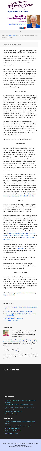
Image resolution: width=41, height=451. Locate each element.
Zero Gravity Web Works (25, 447)
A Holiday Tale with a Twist (12, 428)
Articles (12, 293)
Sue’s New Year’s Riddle (11, 433)
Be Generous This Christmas (13, 431)
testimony (20, 248)
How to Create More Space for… (14, 318)
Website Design (13, 447)
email (15, 351)
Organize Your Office (9, 295)
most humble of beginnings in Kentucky (20, 340)
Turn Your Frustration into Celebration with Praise (18, 311)
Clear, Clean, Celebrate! (11, 320)
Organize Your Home (29, 293)
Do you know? (19, 293)
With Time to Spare (20, 6)
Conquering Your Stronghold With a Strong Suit (18, 426)
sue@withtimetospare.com (17, 24)
